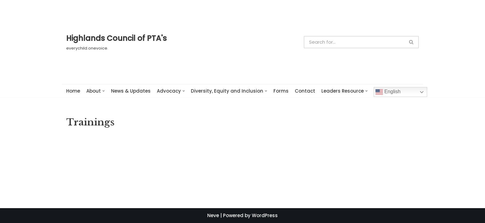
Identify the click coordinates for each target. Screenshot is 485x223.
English (388, 92)
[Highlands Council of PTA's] (116, 41)
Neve (213, 215)
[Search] (354, 42)
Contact (305, 91)
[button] (411, 42)
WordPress (265, 215)
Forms (281, 91)
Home (73, 91)
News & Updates (131, 91)
